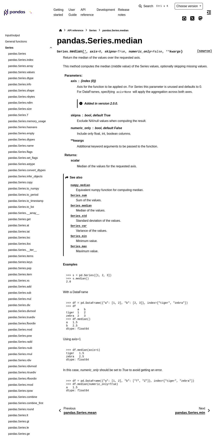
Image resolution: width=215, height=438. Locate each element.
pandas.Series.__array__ (23, 213)
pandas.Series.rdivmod (22, 366)
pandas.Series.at (18, 225)
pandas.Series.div (19, 305)
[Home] (60, 30)
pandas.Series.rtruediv (22, 372)
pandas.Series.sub (19, 292)
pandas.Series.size (20, 108)
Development (106, 9)
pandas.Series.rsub (20, 347)
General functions (16, 41)
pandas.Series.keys (20, 262)
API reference (87, 12)
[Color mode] (176, 18)
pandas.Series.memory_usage (27, 121)
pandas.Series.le (18, 427)
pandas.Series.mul (19, 298)
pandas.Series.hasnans (22, 127)
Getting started (58, 12)
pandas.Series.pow (20, 335)
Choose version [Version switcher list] (187, 6)
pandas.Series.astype (21, 164)
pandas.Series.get (19, 219)
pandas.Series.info (19, 84)
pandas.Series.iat (19, 231)
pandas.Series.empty (21, 133)
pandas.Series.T (18, 115)
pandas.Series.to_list (21, 206)
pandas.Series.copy (20, 182)
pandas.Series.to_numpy (23, 188)
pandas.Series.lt (18, 415)
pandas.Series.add (19, 286)
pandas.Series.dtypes (21, 139)
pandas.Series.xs (18, 280)
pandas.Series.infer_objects (25, 176)
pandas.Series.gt (18, 421)
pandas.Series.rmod (20, 384)
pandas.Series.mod (20, 329)
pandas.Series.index (20, 59)
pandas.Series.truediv (21, 317)
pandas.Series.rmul (20, 354)
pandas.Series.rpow (20, 390)
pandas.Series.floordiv (22, 323)
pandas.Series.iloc (19, 243)
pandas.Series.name (21, 145)
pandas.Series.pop (19, 268)
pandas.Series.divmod (22, 311)
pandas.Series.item (20, 274)
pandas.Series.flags (20, 151)
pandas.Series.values (21, 72)
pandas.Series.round (21, 409)
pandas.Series (17, 53)
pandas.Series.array (20, 66)
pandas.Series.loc (19, 237)
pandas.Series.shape (21, 90)
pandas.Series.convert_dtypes (27, 170)
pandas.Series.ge (19, 433)
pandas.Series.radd (20, 341)
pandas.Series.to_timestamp (25, 200)
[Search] (154, 6)
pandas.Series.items (20, 256)
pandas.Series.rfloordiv (22, 378)
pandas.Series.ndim (20, 102)
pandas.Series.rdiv (19, 360)
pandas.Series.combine (22, 396)
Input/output (12, 35)
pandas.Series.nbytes (21, 96)
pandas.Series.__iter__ (22, 249)
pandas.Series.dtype (20, 78)
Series (9, 47)
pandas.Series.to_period (23, 194)
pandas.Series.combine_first (25, 403)
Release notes (123, 12)
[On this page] (209, 12)
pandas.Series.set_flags (23, 157)
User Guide (73, 12)
